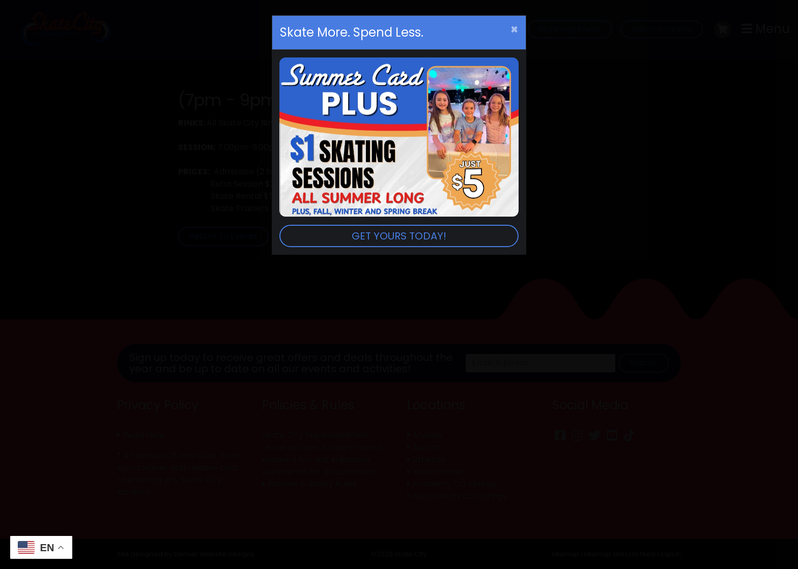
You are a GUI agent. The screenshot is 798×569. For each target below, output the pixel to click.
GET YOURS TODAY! (399, 236)
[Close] (514, 29)
